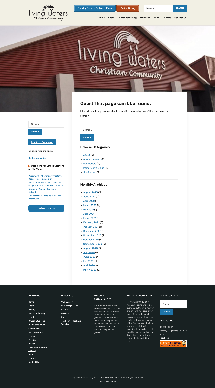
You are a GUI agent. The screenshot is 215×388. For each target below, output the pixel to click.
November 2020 (92, 233)
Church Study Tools (37, 317)
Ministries (145, 17)
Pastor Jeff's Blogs (94, 167)
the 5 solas (89, 171)
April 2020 (89, 262)
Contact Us (180, 17)
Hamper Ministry (35, 329)
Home (102, 17)
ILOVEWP (112, 378)
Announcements (92, 159)
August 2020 (90, 245)
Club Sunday (34, 325)
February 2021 (91, 220)
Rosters (167, 17)
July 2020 (89, 249)
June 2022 (89, 195)
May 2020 (88, 258)
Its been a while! (37, 158)
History (31, 306)
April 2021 (88, 212)
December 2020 (92, 229)
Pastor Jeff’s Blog (127, 17)
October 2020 (91, 237)
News (156, 17)
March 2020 (90, 266)
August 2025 (90, 191)
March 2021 (89, 216)
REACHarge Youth (36, 321)
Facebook (164, 334)
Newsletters (90, 163)
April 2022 (89, 199)
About (111, 17)
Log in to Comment (42, 142)
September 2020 (93, 241)
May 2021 (88, 208)
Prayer (31, 340)
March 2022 (90, 204)
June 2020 (89, 253)
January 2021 (91, 224)
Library (31, 332)
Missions (32, 336)
